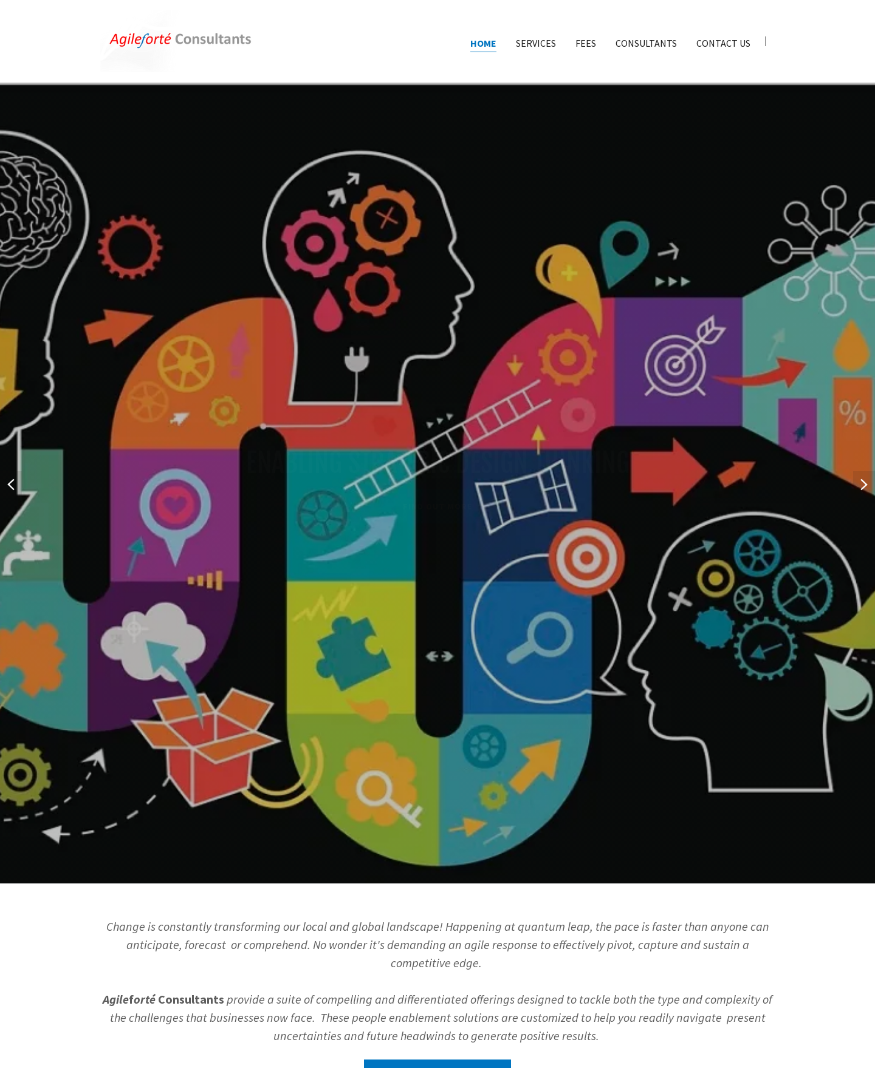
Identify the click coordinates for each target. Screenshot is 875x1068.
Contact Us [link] (723, 43)
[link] (180, 40)
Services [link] (536, 43)
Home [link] (483, 43)
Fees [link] (585, 43)
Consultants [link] (646, 43)
